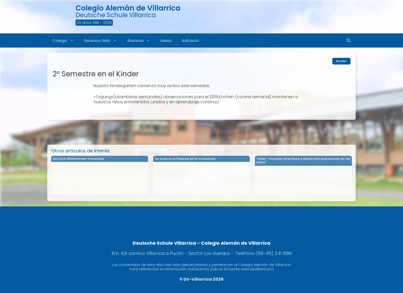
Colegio (65, 40)
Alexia (165, 40)
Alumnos (141, 40)
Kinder (341, 61)
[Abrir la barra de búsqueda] (349, 40)
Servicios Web (103, 40)
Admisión (190, 40)
